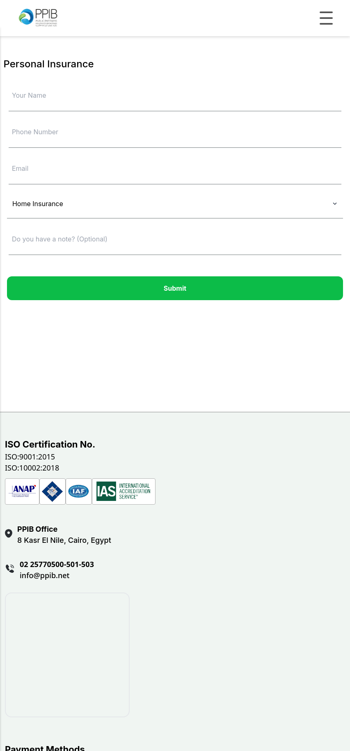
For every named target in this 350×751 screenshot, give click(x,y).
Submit (175, 288)
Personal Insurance (49, 64)
